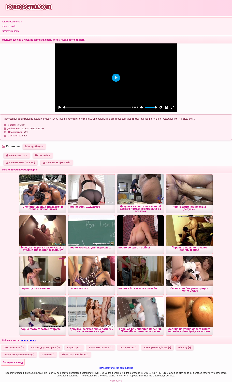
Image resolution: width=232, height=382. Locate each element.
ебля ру (184, 347)
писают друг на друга (45, 347)
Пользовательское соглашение (116, 368)
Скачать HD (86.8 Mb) (56, 162)
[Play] (59, 107)
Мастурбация (34, 146)
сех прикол (128, 347)
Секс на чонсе (14, 347)
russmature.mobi (10, 31)
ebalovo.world (9, 26)
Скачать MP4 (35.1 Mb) (20, 162)
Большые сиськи (100, 347)
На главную (116, 380)
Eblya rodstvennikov (75, 354)
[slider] (97, 107)
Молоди (48, 354)
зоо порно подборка (157, 347)
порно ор (74, 347)
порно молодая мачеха (19, 354)
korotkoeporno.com (12, 21)
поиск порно (28, 340)
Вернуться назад (13, 362)
